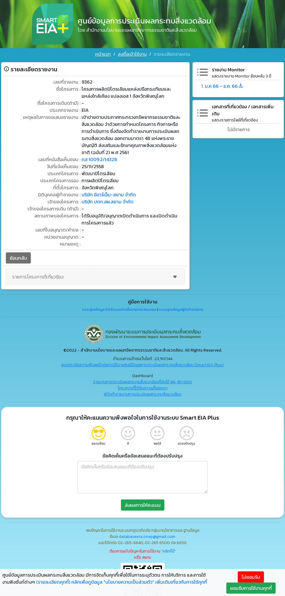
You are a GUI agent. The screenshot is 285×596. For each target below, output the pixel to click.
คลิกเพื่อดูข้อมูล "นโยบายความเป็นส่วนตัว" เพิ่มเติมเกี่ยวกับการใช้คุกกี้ (139, 581)
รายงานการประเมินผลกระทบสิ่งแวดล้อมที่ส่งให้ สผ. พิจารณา (142, 382)
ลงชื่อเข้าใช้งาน (132, 54)
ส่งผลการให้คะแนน (143, 505)
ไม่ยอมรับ (251, 576)
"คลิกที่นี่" (168, 551)
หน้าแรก (103, 54)
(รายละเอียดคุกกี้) (53, 581)
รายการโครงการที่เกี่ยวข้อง (95, 276)
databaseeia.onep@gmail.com (147, 536)
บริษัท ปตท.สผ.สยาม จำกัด (108, 201)
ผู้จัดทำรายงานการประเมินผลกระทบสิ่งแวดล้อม (142, 394)
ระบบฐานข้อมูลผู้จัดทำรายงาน (181, 309)
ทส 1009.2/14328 (99, 159)
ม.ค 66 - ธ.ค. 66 (224, 86)
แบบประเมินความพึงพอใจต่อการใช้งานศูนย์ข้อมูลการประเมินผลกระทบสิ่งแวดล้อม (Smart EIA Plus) (142, 365)
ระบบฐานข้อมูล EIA (96, 309)
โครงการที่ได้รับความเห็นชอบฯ (142, 388)
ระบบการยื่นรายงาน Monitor (134, 309)
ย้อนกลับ (18, 257)
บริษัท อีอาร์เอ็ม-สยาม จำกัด (109, 194)
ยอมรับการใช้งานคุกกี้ (251, 588)
